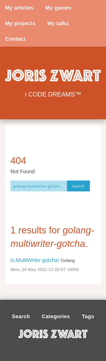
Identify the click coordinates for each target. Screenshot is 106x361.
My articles (19, 8)
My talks (58, 23)
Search (78, 186)
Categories (56, 316)
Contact (15, 39)
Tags (88, 316)
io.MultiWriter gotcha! (34, 260)
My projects (20, 23)
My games (58, 8)
